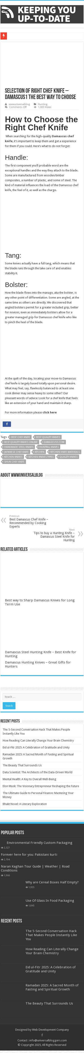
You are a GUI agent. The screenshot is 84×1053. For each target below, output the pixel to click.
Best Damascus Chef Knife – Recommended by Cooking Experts (32, 521)
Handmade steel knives (18, 447)
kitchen (39, 452)
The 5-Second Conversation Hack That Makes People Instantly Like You (51, 935)
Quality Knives (69, 456)
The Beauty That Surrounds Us (22, 765)
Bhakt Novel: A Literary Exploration (25, 804)
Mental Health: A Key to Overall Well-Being (29, 779)
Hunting (42, 104)
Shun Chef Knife (14, 461)
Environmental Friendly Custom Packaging (39, 843)
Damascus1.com (54, 442)
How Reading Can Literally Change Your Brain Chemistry (38, 740)
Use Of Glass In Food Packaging (50, 901)
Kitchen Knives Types (41, 456)
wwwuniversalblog (19, 104)
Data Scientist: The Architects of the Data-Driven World (37, 772)
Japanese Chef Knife (16, 452)
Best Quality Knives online (21, 442)
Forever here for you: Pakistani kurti (29, 855)
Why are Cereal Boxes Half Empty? (52, 882)
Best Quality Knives (48, 437)
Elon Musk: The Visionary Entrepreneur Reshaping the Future (41, 786)
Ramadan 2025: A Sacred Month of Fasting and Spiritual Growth (52, 987)
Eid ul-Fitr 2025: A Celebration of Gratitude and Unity (36, 747)
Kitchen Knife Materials (65, 452)
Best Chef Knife (20, 437)
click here (50, 412)
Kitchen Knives (13, 456)
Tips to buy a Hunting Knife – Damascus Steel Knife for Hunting (52, 535)
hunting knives (49, 447)
